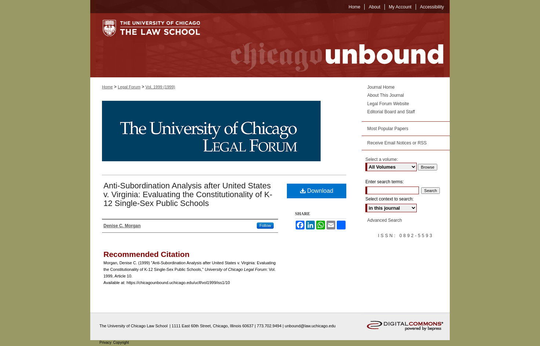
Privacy (106, 343)
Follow (265, 225)
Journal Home (381, 87)
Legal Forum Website (388, 103)
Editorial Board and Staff (391, 111)
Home (107, 87)
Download (316, 191)
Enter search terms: (384, 181)
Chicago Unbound (330, 45)
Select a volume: (381, 159)
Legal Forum (129, 87)
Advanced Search (384, 220)
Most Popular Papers (387, 128)
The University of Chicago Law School (133, 326)
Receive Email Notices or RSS (397, 143)
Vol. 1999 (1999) (160, 87)
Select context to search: (389, 199)
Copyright (121, 343)
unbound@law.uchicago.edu (310, 326)
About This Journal (385, 95)
